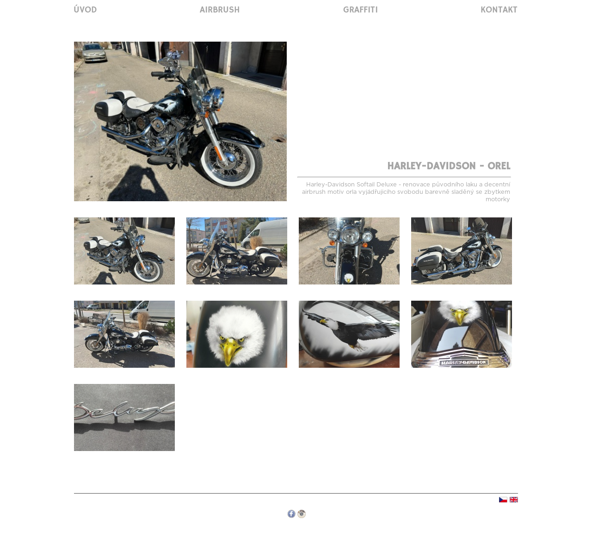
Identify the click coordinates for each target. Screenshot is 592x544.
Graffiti (360, 10)
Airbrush (220, 10)
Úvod (85, 10)
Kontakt (499, 10)
